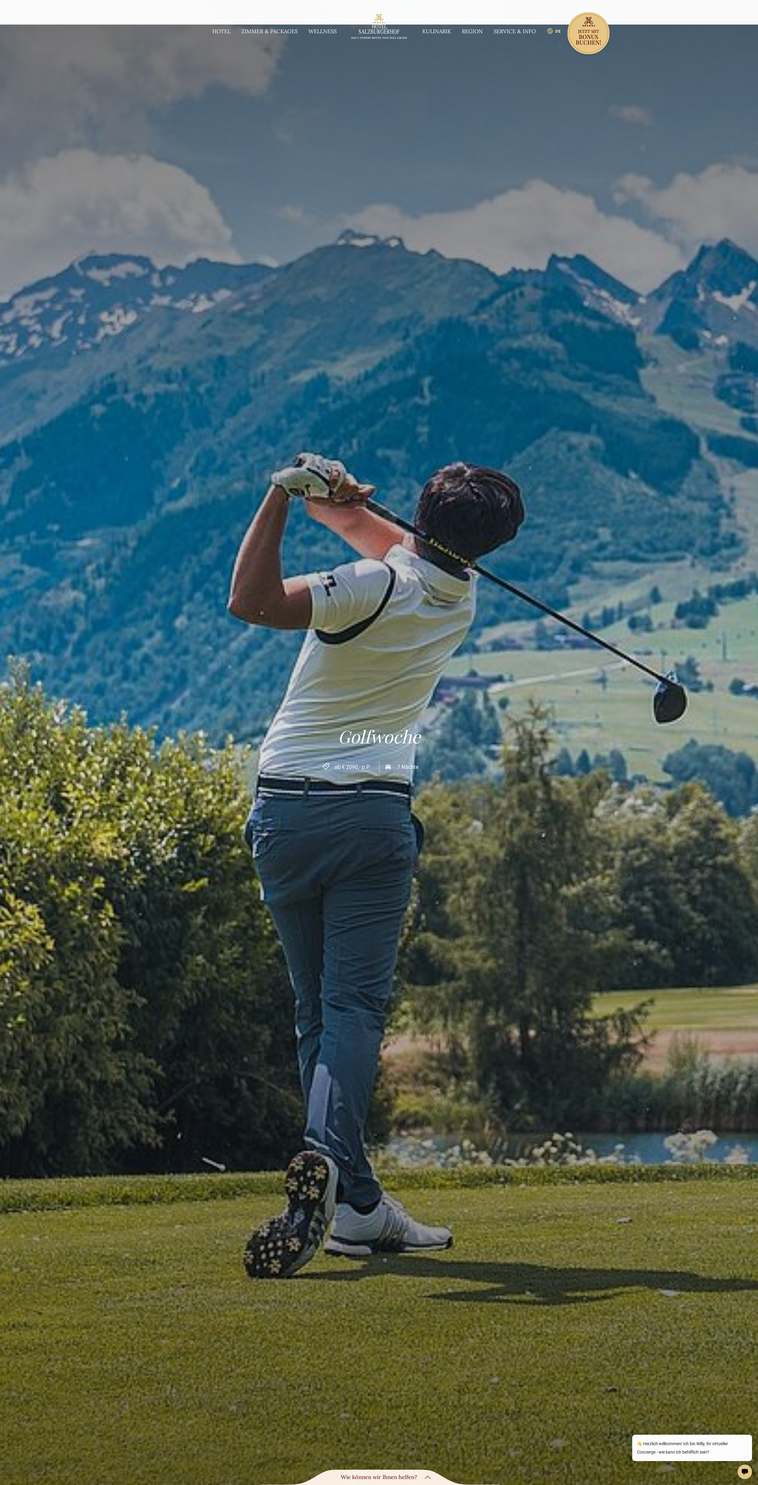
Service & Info (515, 31)
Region (472, 31)
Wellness (322, 31)
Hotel (221, 31)
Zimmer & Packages (269, 31)
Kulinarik (436, 31)
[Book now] (588, 34)
